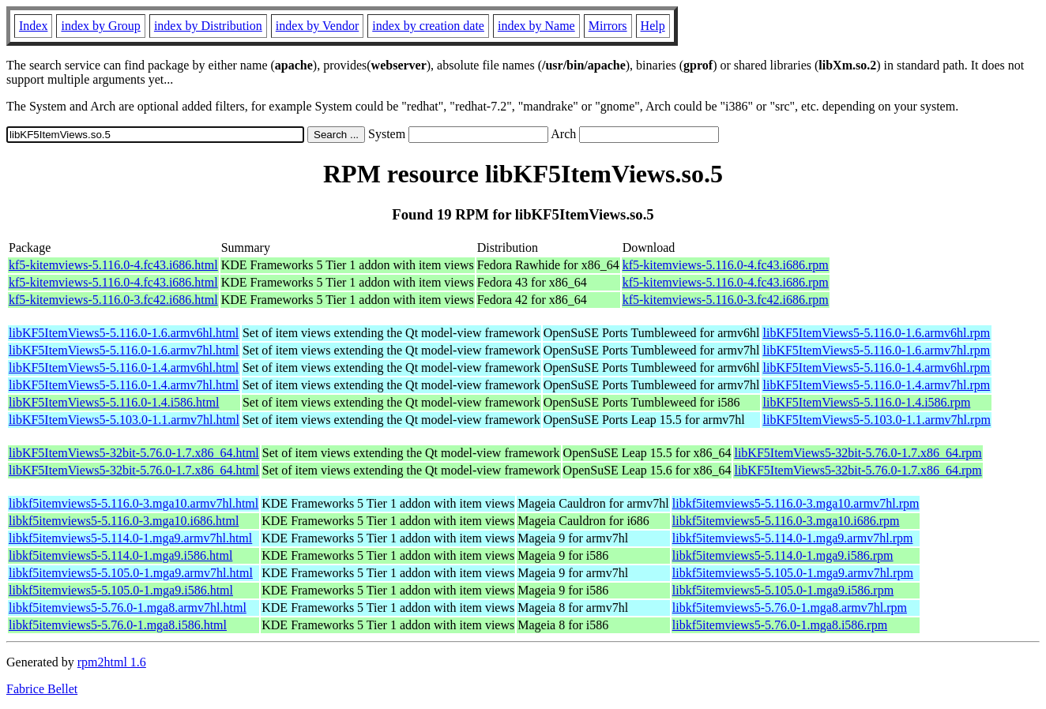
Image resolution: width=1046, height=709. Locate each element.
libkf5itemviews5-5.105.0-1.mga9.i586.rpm (783, 590)
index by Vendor (317, 25)
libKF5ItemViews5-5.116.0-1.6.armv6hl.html (124, 332)
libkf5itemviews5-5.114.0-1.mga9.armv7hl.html (130, 538)
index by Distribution (208, 25)
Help (653, 25)
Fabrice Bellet (41, 689)
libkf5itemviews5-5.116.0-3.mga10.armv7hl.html (133, 503)
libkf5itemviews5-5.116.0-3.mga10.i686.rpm (786, 520)
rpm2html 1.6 (111, 662)
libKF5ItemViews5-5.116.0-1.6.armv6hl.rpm (876, 332)
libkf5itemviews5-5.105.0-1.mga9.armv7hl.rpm (792, 573)
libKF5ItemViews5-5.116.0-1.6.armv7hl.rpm (876, 350)
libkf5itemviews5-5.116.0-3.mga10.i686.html (124, 520)
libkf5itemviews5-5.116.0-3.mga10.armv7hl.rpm (796, 503)
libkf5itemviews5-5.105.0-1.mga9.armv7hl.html (131, 573)
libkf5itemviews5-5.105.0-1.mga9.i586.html (121, 590)
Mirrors (608, 25)
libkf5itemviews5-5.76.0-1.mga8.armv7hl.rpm (789, 607)
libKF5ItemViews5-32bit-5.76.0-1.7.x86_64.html (134, 453)
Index (33, 25)
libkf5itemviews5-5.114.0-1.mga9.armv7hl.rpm (792, 538)
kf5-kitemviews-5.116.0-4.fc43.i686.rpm (726, 265)
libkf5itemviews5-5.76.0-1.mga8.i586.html (118, 625)
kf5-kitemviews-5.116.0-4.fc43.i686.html (113, 265)
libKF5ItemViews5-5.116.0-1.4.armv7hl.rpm (876, 385)
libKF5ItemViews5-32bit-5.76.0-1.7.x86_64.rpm (857, 453)
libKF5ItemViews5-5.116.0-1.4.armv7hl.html (124, 385)
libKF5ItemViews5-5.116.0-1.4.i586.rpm (866, 402)
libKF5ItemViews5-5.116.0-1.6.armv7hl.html (124, 350)
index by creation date (428, 25)
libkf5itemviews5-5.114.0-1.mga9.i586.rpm (783, 555)
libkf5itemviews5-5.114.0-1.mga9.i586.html (120, 555)
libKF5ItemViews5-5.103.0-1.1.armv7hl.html (124, 419)
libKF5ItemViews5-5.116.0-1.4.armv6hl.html (124, 367)
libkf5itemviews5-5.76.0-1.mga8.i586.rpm (779, 625)
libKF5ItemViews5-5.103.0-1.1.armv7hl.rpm (876, 419)
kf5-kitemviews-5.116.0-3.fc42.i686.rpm (726, 299)
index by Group (100, 25)
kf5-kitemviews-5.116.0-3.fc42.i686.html (113, 299)
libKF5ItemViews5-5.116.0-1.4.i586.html (114, 402)
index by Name (536, 25)
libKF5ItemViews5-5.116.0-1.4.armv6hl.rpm (876, 367)
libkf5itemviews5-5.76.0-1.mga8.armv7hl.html (127, 607)
